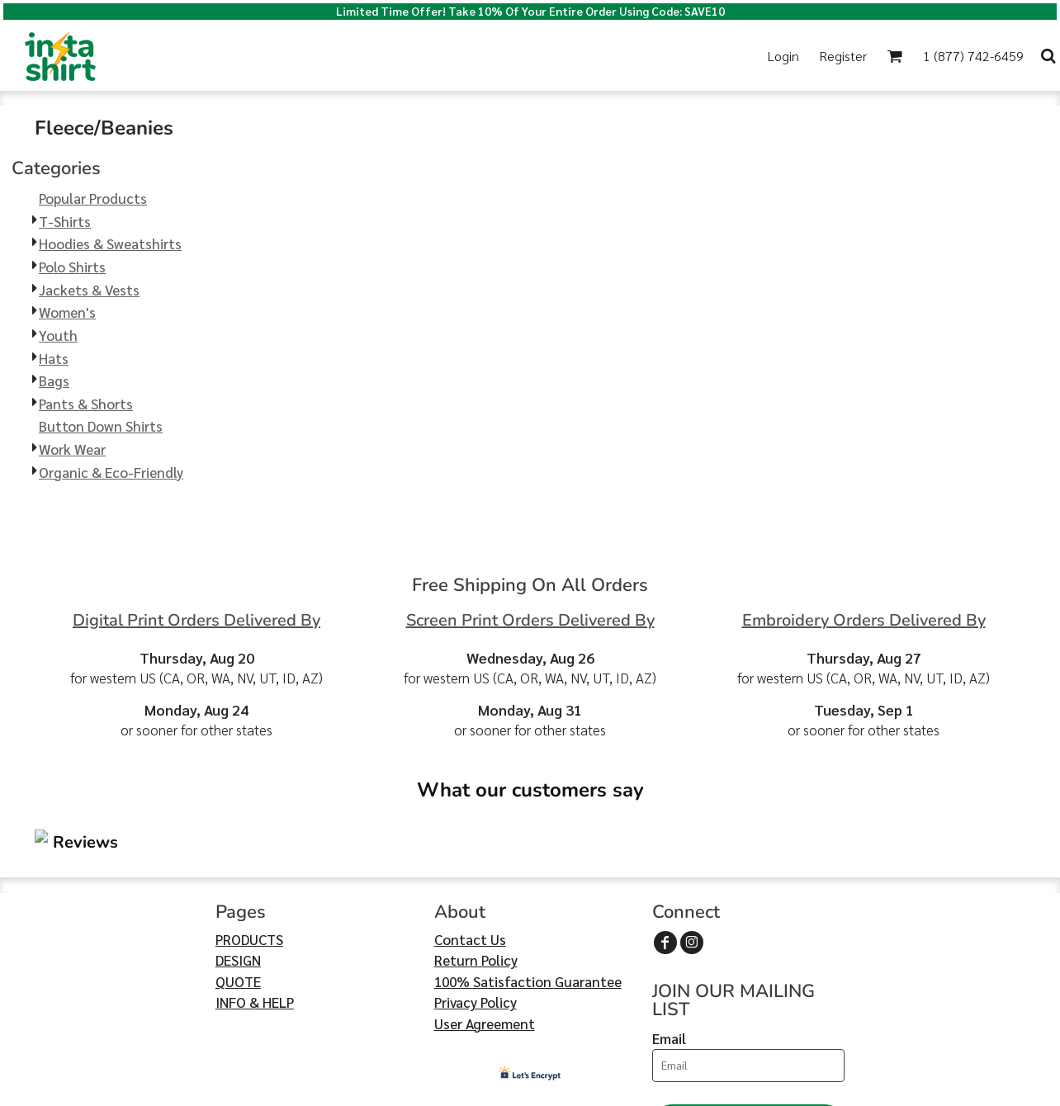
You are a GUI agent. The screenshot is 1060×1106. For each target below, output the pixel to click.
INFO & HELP (254, 903)
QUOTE (238, 882)
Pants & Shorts (86, 404)
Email (669, 939)
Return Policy (476, 861)
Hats (54, 358)
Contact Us (470, 840)
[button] (894, 56)
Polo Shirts (72, 267)
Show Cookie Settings (530, 1091)
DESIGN (238, 861)
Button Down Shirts (101, 426)
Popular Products (93, 198)
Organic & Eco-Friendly (111, 472)
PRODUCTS (249, 840)
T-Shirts (65, 221)
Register (843, 55)
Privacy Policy (475, 903)
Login (783, 55)
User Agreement (484, 924)
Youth (58, 335)
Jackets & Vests (89, 290)
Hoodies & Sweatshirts (110, 243)
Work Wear (72, 449)
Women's (67, 312)
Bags (54, 380)
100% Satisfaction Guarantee (528, 882)
